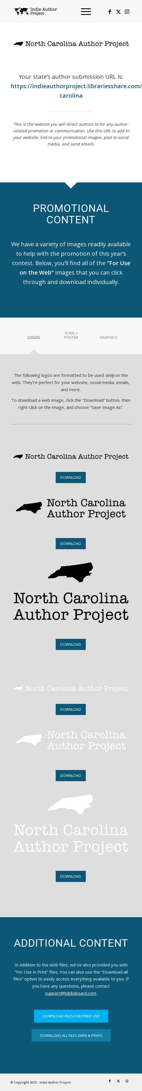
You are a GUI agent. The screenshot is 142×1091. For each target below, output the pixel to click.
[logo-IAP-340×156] (59, 11)
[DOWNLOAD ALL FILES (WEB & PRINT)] (71, 1035)
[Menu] (83, 11)
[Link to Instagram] (127, 11)
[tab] (33, 339)
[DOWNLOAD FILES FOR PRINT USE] (71, 1016)
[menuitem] (83, 11)
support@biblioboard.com (70, 993)
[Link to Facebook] (110, 11)
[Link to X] (118, 11)
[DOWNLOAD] (71, 477)
